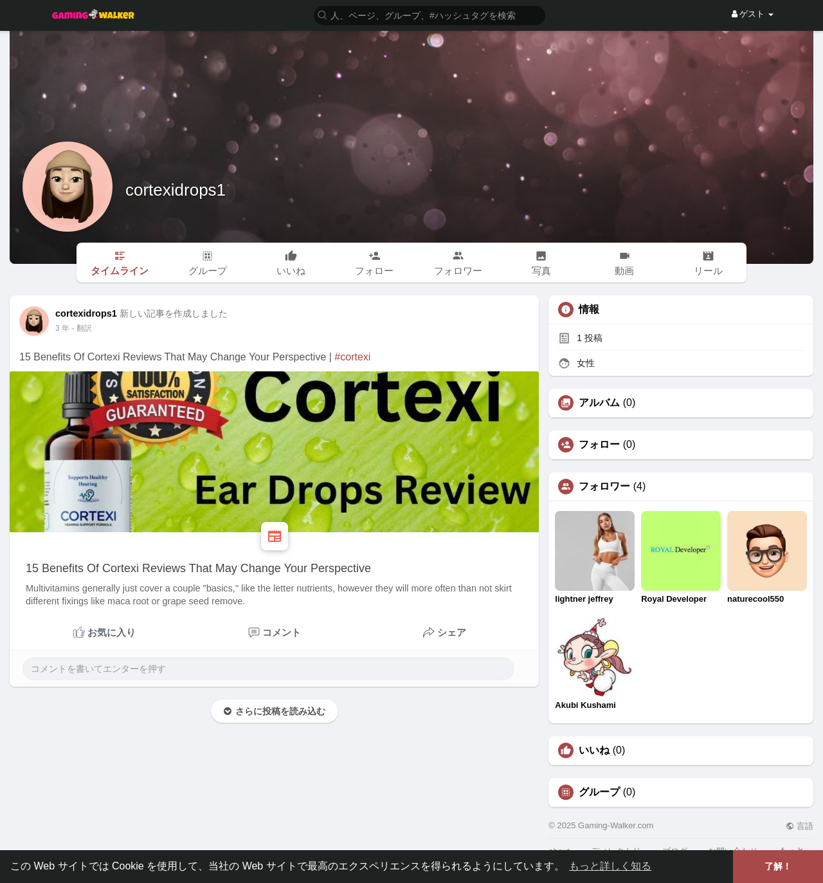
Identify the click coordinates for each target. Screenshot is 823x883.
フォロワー (604, 486)
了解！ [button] (777, 866)
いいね (594, 750)
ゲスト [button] (752, 14)
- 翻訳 (81, 328)
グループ (599, 792)
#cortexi (352, 356)
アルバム (599, 403)
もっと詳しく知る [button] (610, 865)
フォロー (599, 445)
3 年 (62, 328)
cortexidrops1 (175, 190)
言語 (799, 826)
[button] (429, 14)
